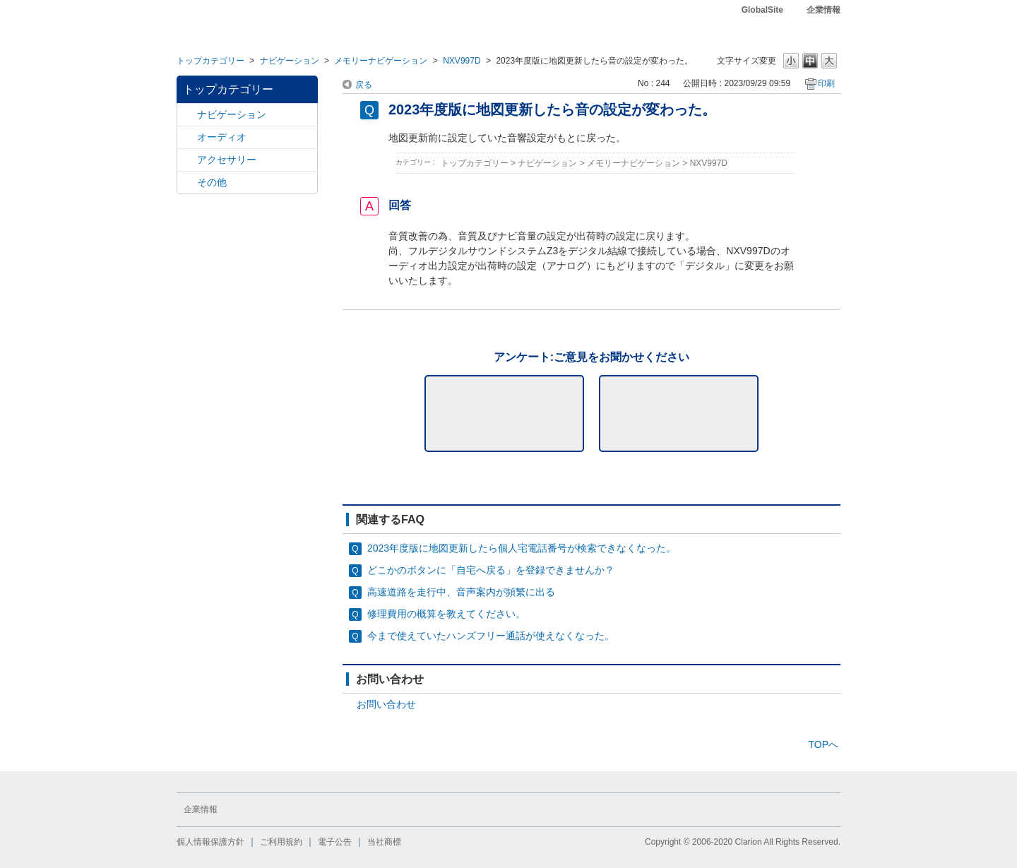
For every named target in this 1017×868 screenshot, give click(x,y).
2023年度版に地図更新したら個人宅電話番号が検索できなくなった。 (521, 548)
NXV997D (462, 61)
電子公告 (335, 842)
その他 (212, 182)
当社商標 (384, 842)
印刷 (826, 83)
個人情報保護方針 (210, 842)
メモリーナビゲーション (380, 61)
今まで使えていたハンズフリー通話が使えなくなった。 (490, 635)
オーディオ (221, 137)
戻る (363, 85)
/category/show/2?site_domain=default (187, 114)
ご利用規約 (281, 842)
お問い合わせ (386, 704)
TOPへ (823, 744)
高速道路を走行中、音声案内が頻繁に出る (461, 592)
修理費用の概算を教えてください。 (446, 613)
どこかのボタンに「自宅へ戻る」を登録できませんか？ (490, 570)
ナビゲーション (289, 61)
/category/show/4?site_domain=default (187, 137)
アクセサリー (226, 159)
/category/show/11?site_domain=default (187, 182)
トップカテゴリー (210, 61)
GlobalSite (762, 10)
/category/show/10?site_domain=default (187, 160)
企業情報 (823, 10)
